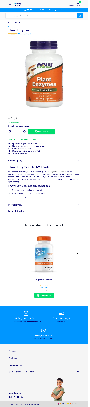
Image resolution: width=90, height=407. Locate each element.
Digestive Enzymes (44, 280)
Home (10, 23)
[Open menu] (9, 3)
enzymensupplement (57, 172)
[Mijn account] (71, 3)
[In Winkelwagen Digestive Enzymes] (44, 295)
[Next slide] (77, 253)
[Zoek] (80, 15)
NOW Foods (12, 27)
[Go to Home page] (17, 4)
